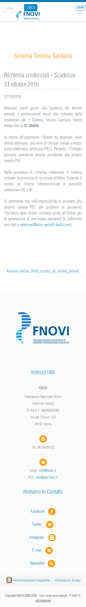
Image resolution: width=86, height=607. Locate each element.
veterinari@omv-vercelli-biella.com (45, 224)
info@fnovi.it (47, 470)
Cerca (31, 8)
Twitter (43, 524)
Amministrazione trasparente (32, 580)
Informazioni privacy (67, 580)
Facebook (39, 511)
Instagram (43, 537)
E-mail (37, 550)
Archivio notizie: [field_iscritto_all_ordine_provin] (43, 271)
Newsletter (43, 563)
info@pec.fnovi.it (47, 477)
